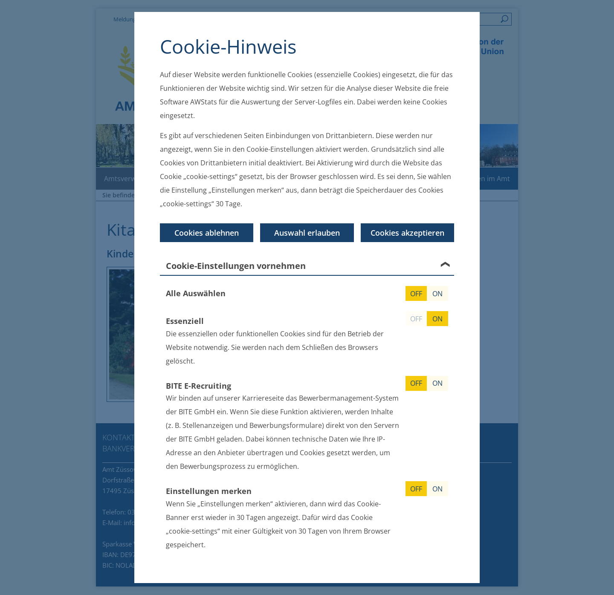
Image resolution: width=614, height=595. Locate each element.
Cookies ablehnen (206, 233)
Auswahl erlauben (307, 233)
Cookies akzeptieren (407, 233)
